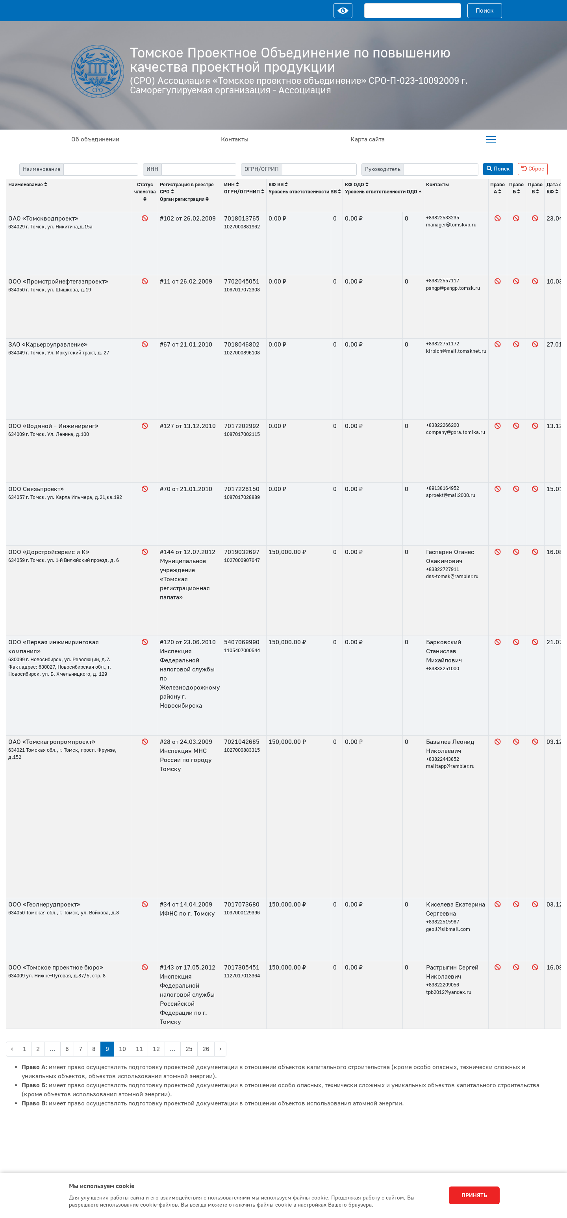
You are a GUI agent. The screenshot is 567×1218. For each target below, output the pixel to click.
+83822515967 (442, 922)
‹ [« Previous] (12, 1049)
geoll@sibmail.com (448, 929)
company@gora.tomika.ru (455, 432)
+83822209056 (442, 985)
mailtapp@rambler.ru (450, 766)
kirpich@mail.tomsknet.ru (456, 351)
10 (122, 1049)
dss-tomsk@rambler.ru (452, 576)
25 (189, 1049)
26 (205, 1049)
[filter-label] (100, 169)
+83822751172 (442, 344)
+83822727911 (442, 569)
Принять (474, 1195)
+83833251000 (442, 669)
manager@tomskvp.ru (451, 225)
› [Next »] (220, 1049)
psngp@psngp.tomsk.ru (453, 288)
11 (139, 1049)
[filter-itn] (198, 169)
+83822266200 (442, 425)
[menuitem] (491, 139)
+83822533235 (442, 218)
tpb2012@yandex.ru (448, 992)
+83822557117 (442, 281)
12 (156, 1049)
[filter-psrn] (319, 169)
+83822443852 (442, 759)
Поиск (485, 11)
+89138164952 (442, 488)
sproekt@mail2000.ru (450, 495)
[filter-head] (441, 169)
